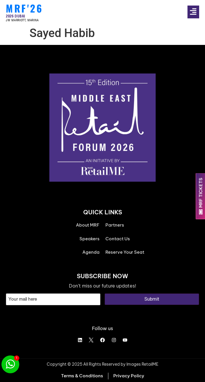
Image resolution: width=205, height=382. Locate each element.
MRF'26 (24, 8)
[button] (196, 12)
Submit (152, 299)
